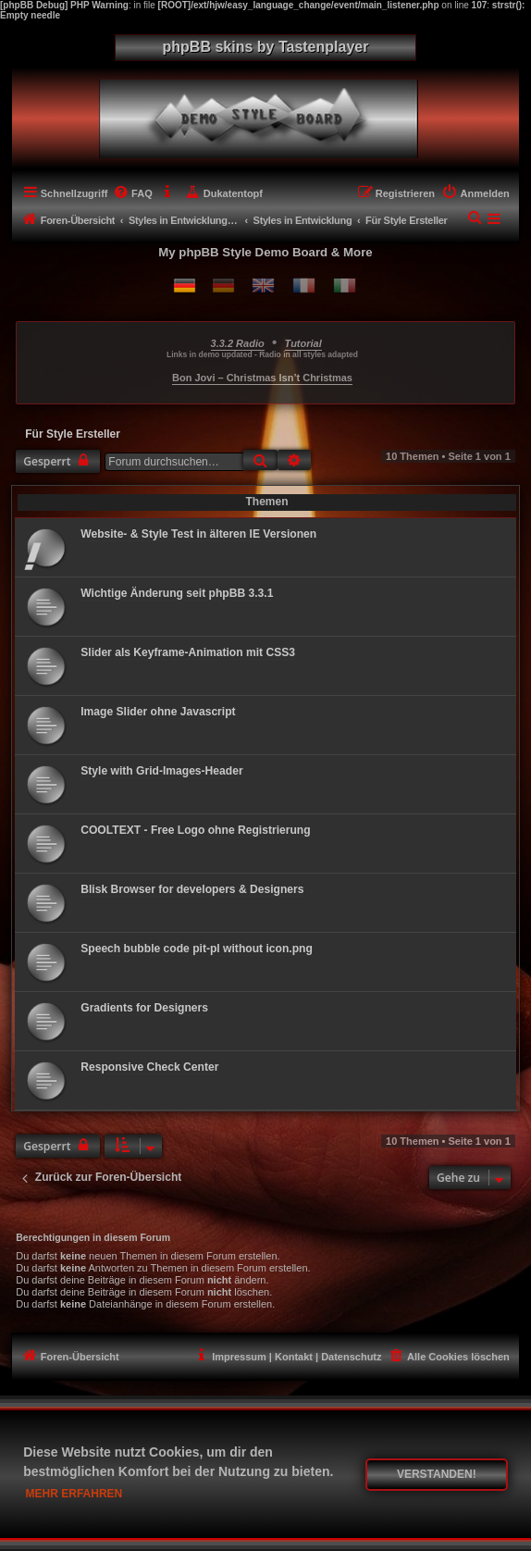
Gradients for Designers (144, 1007)
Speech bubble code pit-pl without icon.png (196, 948)
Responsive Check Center (149, 1067)
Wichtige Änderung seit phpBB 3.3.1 (176, 593)
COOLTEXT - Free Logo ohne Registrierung (195, 830)
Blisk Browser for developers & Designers (191, 889)
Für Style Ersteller (72, 434)
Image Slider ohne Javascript (157, 711)
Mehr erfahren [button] (74, 1493)
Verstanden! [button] (436, 1474)
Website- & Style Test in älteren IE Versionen (198, 533)
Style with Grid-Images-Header (161, 770)
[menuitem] (133, 193)
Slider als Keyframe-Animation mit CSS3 (187, 652)
